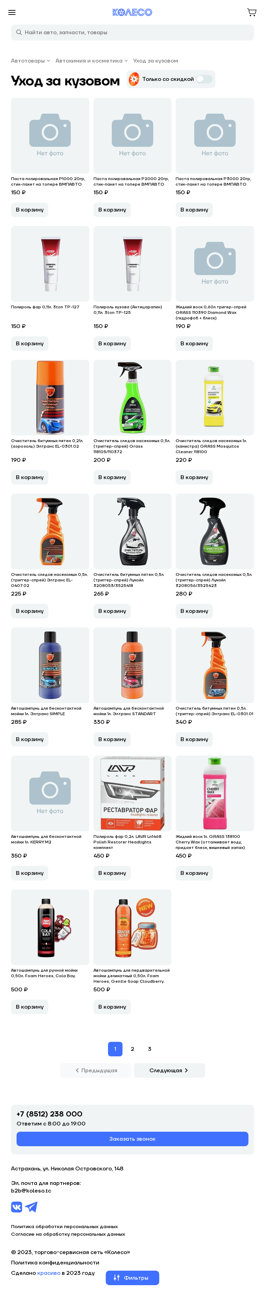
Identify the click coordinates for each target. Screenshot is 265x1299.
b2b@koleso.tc (31, 1190)
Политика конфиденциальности (55, 1262)
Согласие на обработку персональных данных (68, 1234)
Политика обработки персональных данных (64, 1227)
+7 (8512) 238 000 (49, 1114)
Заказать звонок (132, 1139)
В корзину (29, 209)
